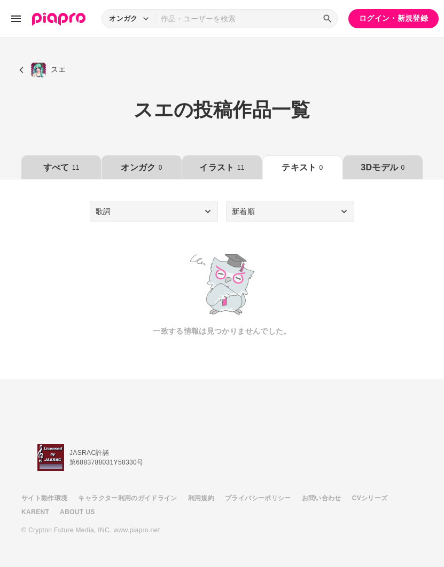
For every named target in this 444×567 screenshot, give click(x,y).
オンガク (141, 167)
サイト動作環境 (44, 498)
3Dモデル (382, 167)
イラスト (221, 167)
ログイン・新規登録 (393, 18)
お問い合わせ (321, 498)
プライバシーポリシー (258, 498)
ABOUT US (77, 512)
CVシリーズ (370, 498)
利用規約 (201, 498)
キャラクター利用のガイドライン (127, 498)
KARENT (35, 512)
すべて (61, 167)
